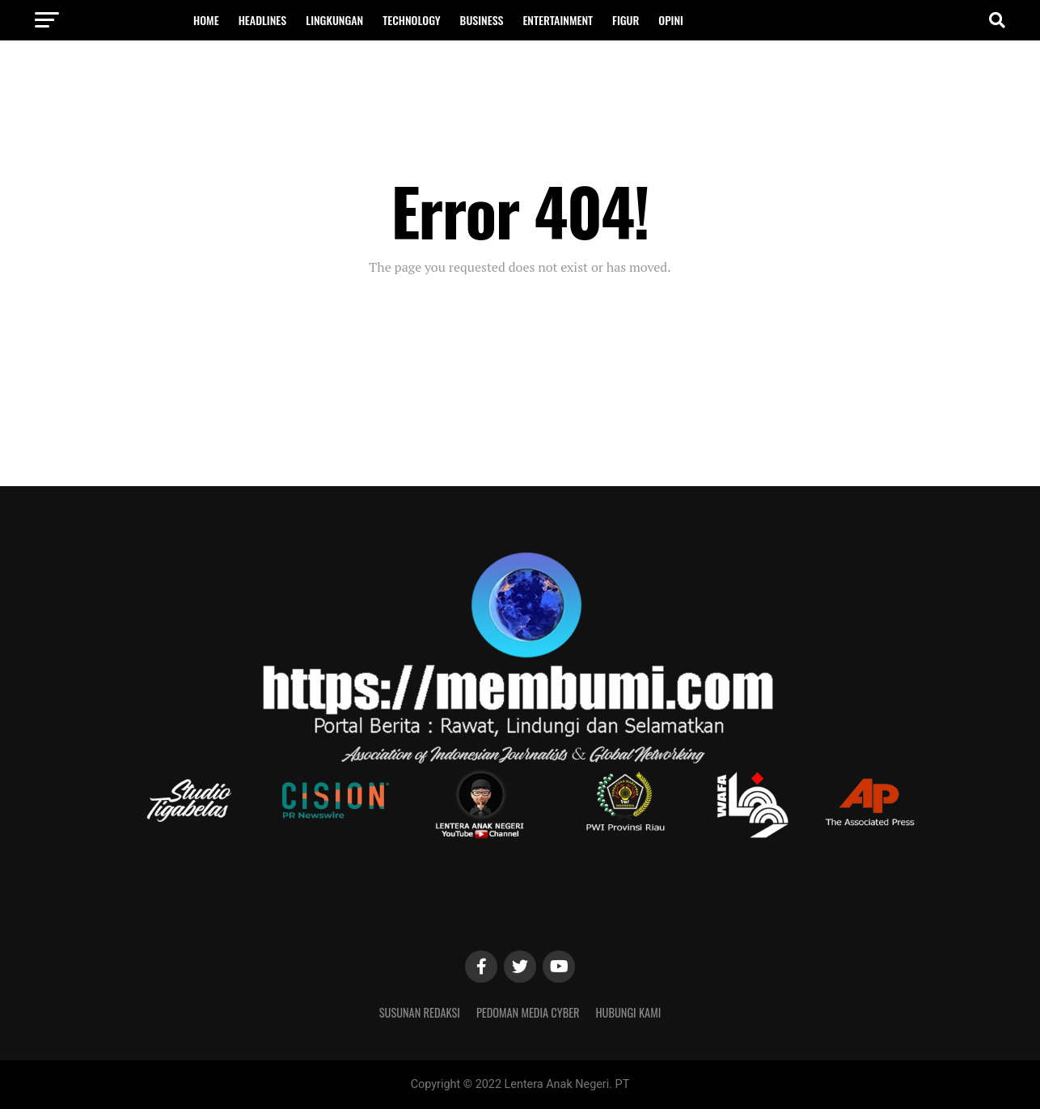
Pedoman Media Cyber (528, 1012)
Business (482, 19)
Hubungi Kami (629, 1012)
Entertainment (557, 19)
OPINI (670, 19)
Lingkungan (334, 19)
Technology (411, 19)
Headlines (263, 19)
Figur (625, 19)
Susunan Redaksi (419, 1012)
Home (206, 19)
